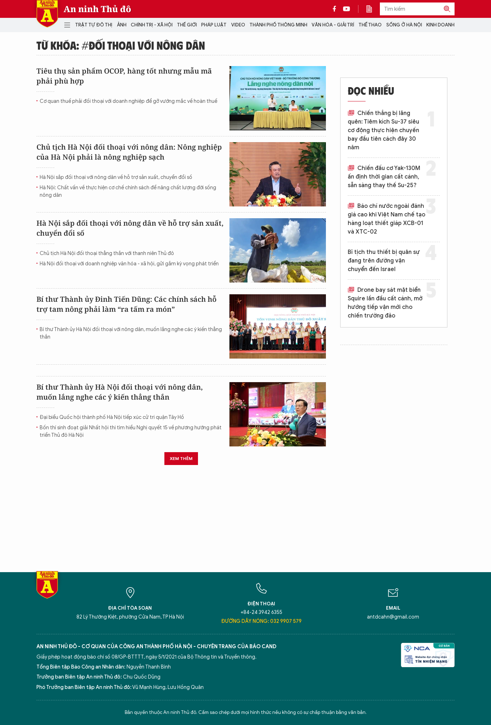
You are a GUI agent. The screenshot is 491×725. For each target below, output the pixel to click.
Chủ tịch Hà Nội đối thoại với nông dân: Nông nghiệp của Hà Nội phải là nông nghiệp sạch (129, 152)
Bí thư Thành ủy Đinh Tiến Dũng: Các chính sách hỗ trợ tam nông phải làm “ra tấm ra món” (126, 304)
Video (238, 25)
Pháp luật (214, 25)
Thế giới (187, 25)
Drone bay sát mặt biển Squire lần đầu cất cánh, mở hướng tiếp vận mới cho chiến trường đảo (385, 302)
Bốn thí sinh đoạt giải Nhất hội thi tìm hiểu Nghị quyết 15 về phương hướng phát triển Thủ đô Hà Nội (131, 431)
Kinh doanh (440, 25)
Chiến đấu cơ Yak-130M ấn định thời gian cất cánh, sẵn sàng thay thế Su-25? (384, 177)
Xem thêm (181, 458)
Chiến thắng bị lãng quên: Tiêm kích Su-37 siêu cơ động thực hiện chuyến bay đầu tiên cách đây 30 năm (383, 130)
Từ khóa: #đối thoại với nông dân (120, 45)
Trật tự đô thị (93, 25)
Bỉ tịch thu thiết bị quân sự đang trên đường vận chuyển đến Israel (384, 261)
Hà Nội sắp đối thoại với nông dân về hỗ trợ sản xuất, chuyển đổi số (116, 177)
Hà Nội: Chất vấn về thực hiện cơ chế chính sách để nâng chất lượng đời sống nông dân (128, 191)
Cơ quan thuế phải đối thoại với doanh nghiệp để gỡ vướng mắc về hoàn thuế (128, 101)
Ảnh (122, 25)
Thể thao (370, 25)
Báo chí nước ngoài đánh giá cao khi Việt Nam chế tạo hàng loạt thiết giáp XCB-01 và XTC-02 (386, 218)
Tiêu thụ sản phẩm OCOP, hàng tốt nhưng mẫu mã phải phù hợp (124, 76)
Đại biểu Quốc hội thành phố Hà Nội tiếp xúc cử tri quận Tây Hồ (112, 417)
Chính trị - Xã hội (152, 25)
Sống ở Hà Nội (404, 25)
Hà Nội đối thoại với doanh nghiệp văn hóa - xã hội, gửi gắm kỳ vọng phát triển (129, 264)
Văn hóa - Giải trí (333, 25)
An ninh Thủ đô (97, 9)
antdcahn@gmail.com (393, 617)
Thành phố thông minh (278, 25)
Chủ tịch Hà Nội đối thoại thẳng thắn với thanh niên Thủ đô (107, 253)
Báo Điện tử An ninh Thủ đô (47, 14)
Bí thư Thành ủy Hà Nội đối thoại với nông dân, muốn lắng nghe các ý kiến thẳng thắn (131, 333)
